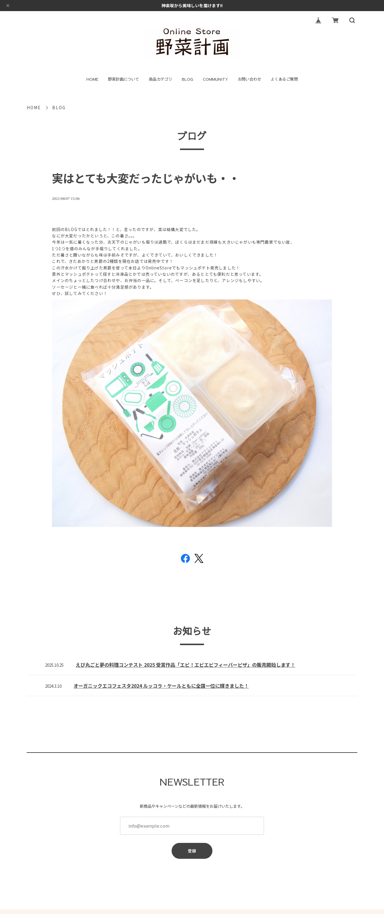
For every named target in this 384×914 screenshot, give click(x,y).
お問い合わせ (249, 79)
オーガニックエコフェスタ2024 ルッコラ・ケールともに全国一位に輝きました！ (161, 685)
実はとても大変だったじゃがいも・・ (146, 178)
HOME (92, 79)
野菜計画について (123, 79)
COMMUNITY (215, 79)
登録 (192, 851)
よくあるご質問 (284, 79)
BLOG (187, 79)
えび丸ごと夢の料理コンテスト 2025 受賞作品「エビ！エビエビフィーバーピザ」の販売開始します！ (185, 664)
